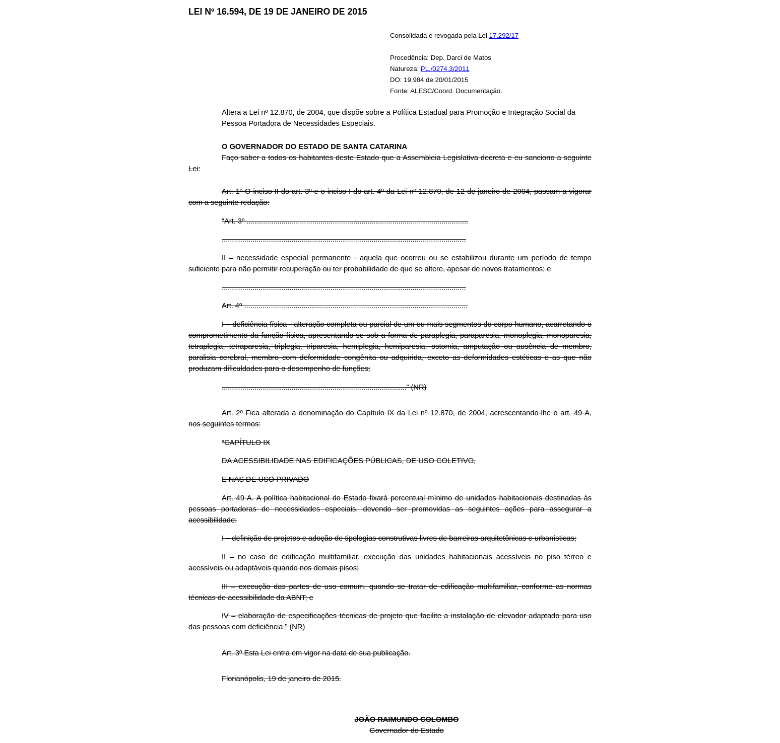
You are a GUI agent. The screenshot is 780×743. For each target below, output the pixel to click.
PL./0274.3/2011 (445, 68)
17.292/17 (504, 35)
